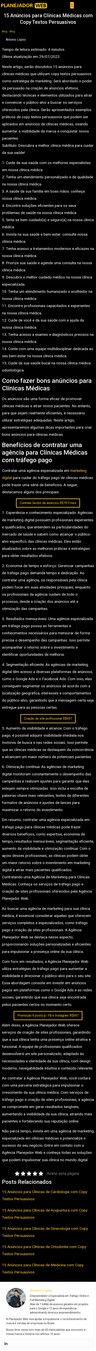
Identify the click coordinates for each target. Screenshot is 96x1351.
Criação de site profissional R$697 (48, 718)
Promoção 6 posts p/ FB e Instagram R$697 (48, 1015)
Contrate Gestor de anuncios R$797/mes (48, 503)
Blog (4, 31)
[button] (72, 5)
